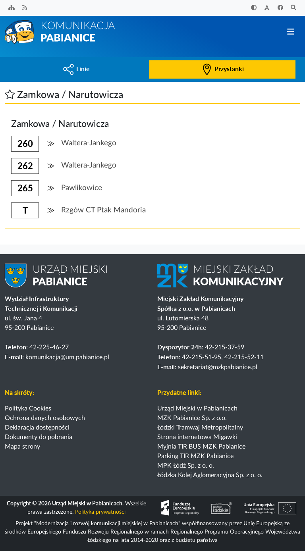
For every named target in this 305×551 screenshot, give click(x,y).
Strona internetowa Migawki (197, 437)
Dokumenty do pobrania (38, 437)
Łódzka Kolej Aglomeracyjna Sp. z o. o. (210, 475)
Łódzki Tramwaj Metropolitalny (200, 427)
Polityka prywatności (100, 512)
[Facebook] (280, 8)
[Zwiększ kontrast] (254, 8)
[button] (10, 94)
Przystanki (222, 68)
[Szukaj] (294, 8)
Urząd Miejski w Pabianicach (197, 408)
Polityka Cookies (28, 408)
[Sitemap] (11, 8)
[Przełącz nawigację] (290, 32)
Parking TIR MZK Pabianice (195, 456)
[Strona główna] (60, 31)
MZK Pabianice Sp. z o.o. (192, 418)
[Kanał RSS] (25, 8)
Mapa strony (22, 446)
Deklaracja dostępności (37, 427)
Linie (76, 68)
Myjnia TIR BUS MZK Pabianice (201, 446)
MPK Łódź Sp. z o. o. (185, 465)
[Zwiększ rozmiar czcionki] (267, 8)
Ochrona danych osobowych (45, 418)
